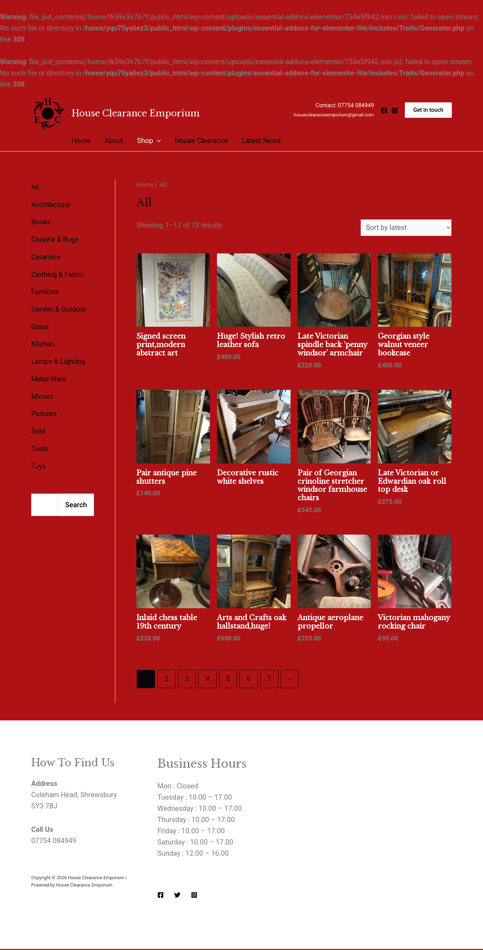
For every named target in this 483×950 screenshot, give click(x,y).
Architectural (51, 204)
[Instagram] (395, 110)
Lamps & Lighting (58, 359)
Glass (40, 324)
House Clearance (201, 140)
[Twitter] (177, 896)
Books (41, 221)
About (113, 140)
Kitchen (43, 342)
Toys (38, 462)
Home (81, 140)
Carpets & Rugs (55, 239)
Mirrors (42, 393)
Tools (39, 445)
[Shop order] (405, 227)
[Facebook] (384, 110)
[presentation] (157, 140)
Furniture (45, 290)
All (35, 187)
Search (76, 500)
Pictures (44, 410)
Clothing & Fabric (57, 273)
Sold (38, 427)
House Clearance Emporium (136, 113)
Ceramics (46, 256)
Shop (149, 140)
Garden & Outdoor (59, 307)
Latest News (261, 140)
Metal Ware (49, 376)
